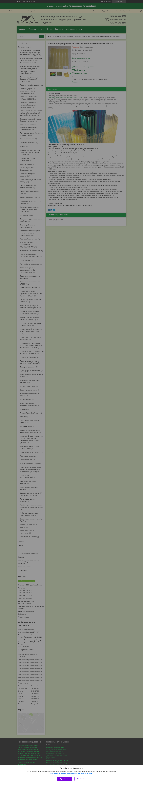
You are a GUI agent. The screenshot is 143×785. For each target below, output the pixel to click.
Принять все (64, 779)
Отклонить (81, 779)
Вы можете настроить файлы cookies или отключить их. (70, 774)
